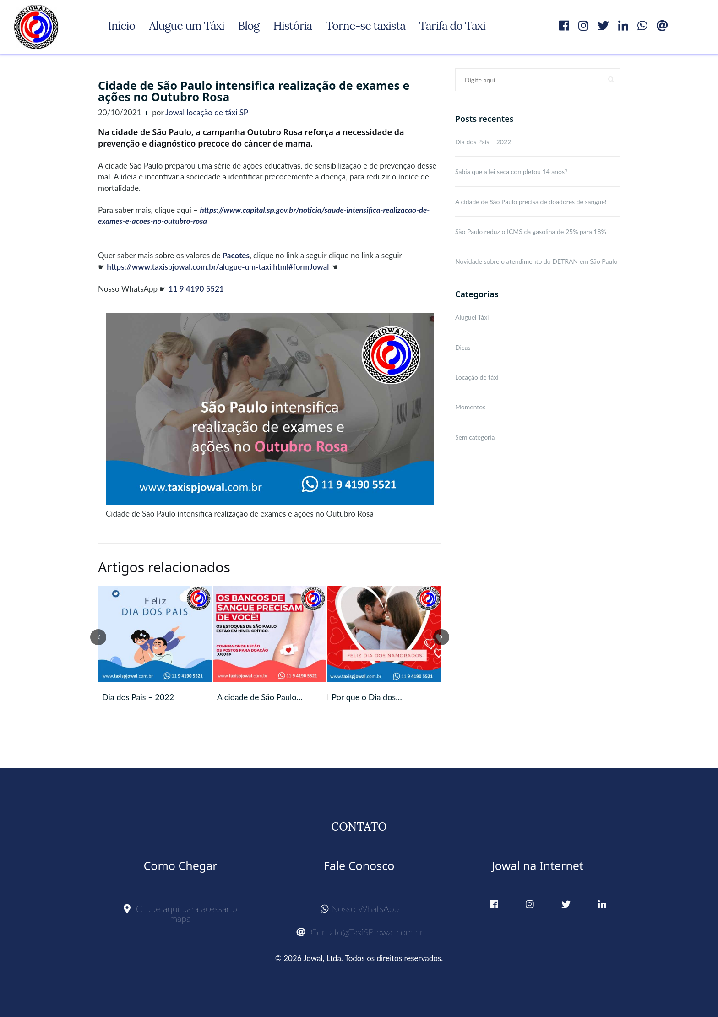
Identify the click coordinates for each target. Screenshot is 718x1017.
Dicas (463, 347)
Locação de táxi (477, 377)
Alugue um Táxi (186, 25)
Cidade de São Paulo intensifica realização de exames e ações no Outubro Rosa (253, 90)
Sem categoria (475, 437)
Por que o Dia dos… (367, 697)
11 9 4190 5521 (196, 289)
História (292, 25)
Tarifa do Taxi (452, 25)
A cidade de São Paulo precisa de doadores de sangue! (531, 202)
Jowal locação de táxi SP (206, 112)
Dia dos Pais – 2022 (138, 697)
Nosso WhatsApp (360, 908)
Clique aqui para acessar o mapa (180, 913)
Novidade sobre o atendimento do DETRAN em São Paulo (536, 261)
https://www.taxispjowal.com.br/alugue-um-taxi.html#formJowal (218, 267)
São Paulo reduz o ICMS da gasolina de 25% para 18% (530, 231)
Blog (249, 25)
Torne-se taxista (365, 25)
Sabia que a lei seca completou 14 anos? (511, 171)
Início (121, 25)
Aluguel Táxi (472, 317)
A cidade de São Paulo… (260, 697)
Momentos (470, 407)
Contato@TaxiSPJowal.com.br (359, 931)
